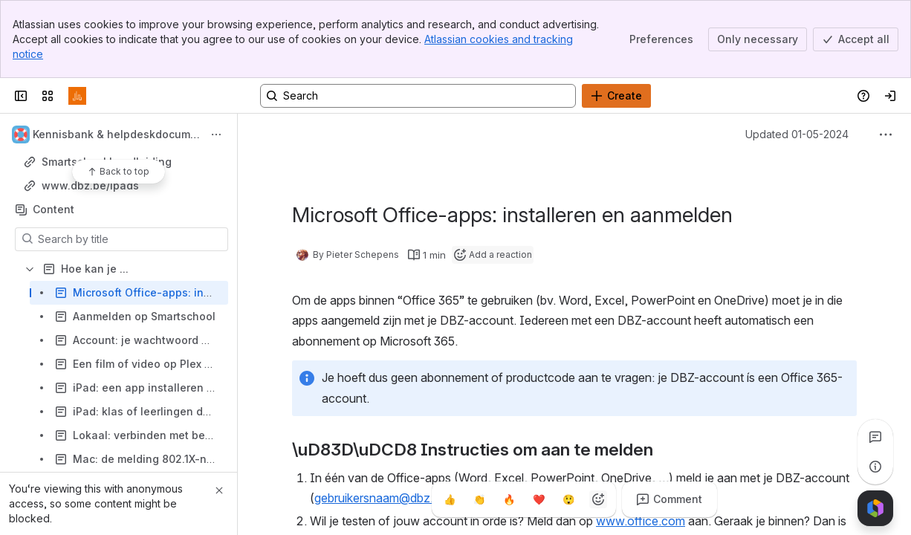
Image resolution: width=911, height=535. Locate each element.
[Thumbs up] (449, 499)
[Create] (616, 96)
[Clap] (479, 499)
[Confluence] (77, 96)
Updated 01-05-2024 (797, 134)
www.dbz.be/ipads (90, 185)
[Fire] (509, 499)
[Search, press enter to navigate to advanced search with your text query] (418, 96)
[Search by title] (130, 239)
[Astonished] (568, 499)
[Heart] (539, 499)
